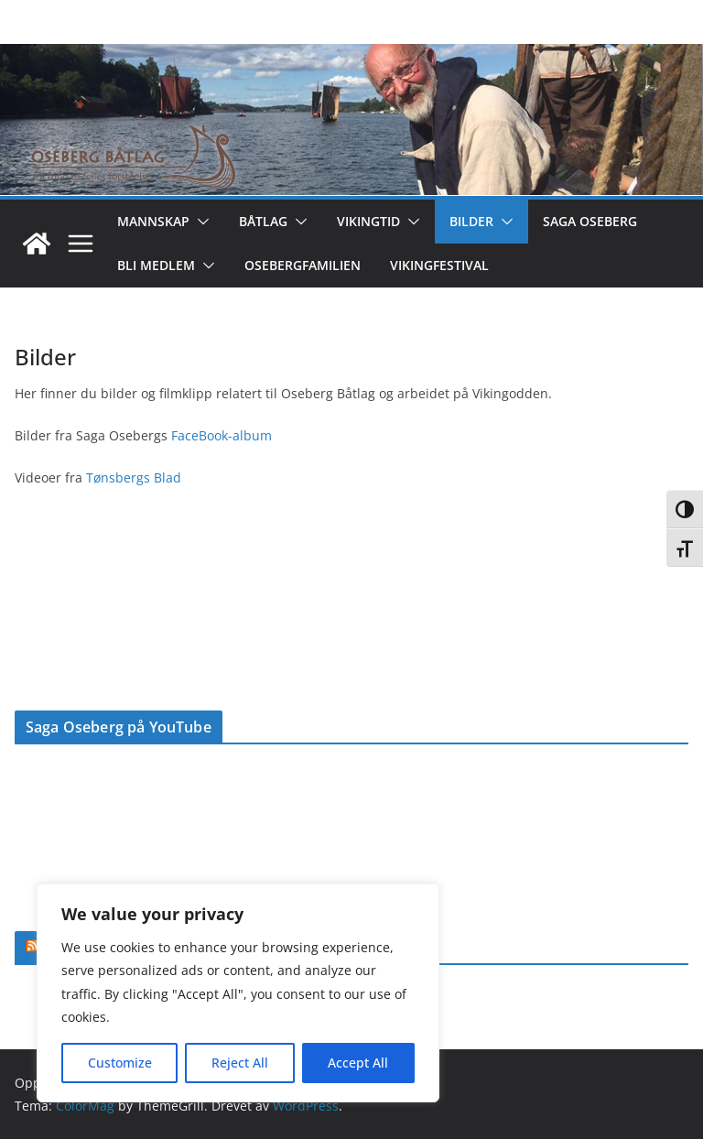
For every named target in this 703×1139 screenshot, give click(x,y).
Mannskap (153, 221)
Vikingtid (368, 221)
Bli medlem (156, 265)
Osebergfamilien (302, 265)
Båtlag (263, 221)
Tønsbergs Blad (131, 477)
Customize (120, 1062)
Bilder (471, 221)
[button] (199, 221)
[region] (238, 993)
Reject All (239, 1062)
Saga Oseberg (590, 221)
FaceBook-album (221, 435)
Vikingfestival (439, 265)
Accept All (358, 1062)
